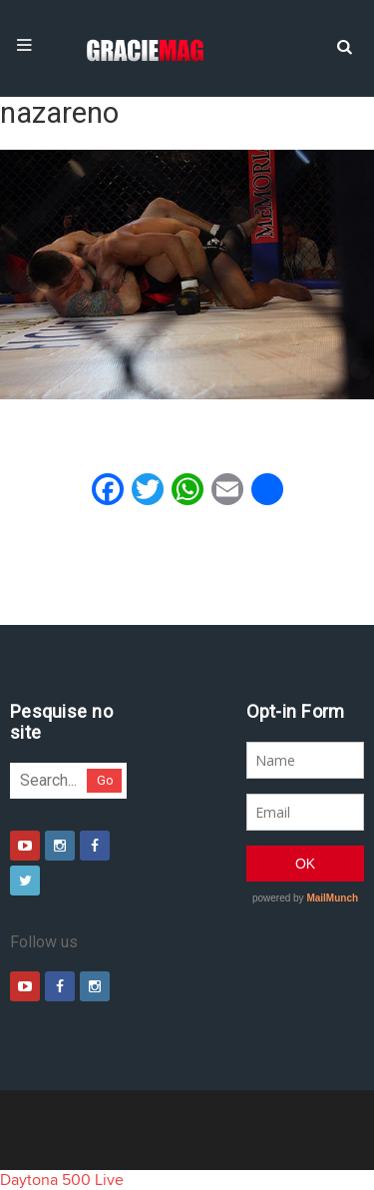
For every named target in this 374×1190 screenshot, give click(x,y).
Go (105, 780)
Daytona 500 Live (62, 1180)
